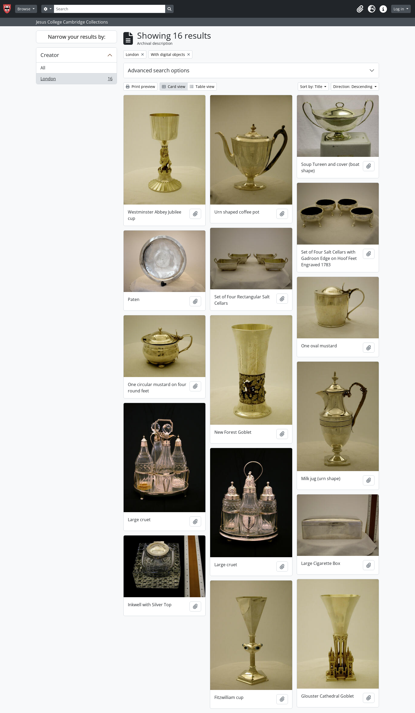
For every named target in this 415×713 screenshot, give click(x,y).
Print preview (140, 86)
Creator (49, 55)
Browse (24, 8)
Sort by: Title (311, 86)
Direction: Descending (353, 86)
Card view (173, 86)
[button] (360, 9)
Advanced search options (159, 70)
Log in (399, 8)
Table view (202, 86)
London (76, 80)
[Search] (109, 9)
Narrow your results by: (76, 36)
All (42, 68)
